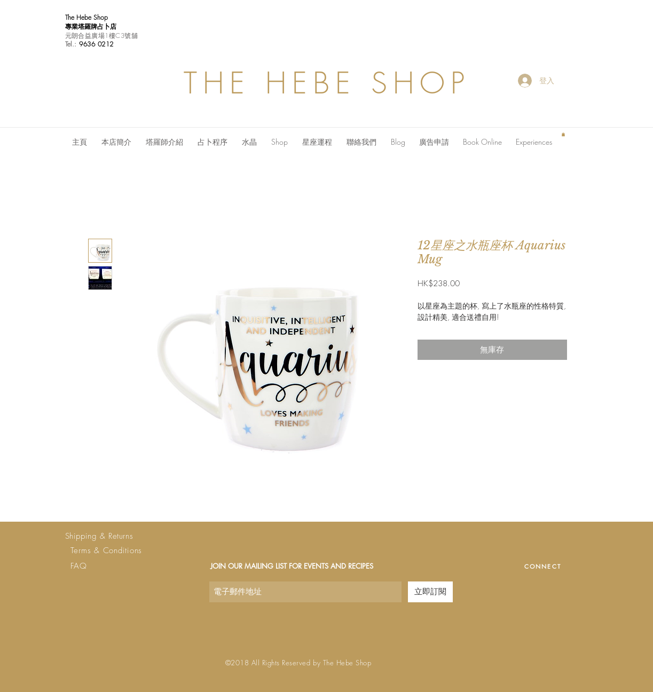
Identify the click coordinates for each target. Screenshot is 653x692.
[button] (563, 134)
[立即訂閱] (430, 591)
